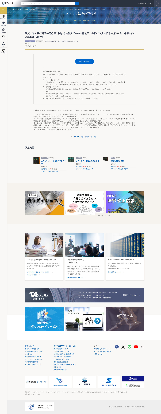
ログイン (149, 3)
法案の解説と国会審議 (61, 362)
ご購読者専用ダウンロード (62, 351)
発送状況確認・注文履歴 (33, 356)
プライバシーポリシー (39, 392)
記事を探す (20, 9)
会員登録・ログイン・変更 (33, 351)
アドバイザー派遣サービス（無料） (38, 272)
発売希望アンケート (114, 272)
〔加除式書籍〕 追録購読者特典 (64, 354)
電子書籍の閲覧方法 (31, 362)
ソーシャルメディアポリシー (56, 392)
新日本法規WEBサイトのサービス (65, 346)
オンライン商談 (32, 275)
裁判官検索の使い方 (60, 370)
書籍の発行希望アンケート (102, 349)
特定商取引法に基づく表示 (93, 392)
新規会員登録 (142, 3)
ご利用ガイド (29, 346)
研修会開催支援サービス (75, 277)
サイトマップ (36, 394)
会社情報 (27, 394)
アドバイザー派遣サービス (102, 351)
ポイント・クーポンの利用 (33, 359)
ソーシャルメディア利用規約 (75, 392)
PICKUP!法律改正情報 (31, 9)
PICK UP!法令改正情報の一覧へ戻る (84, 137)
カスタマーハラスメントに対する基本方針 (115, 392)
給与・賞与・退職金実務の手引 (87, 161)
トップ (12, 9)
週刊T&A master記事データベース (64, 364)
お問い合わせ (98, 354)
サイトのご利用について (33, 364)
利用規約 (27, 392)
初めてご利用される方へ (33, 349)
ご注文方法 (28, 354)
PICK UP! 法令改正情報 (61, 359)
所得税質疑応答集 (117, 161)
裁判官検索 (57, 367)
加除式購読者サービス (61, 349)
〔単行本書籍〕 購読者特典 (62, 356)
